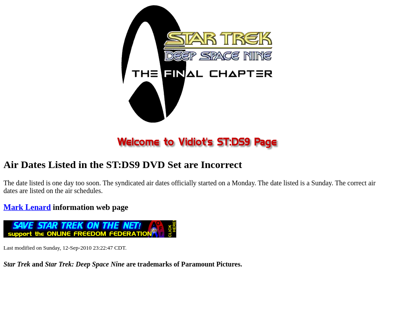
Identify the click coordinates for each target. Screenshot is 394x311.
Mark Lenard (27, 207)
